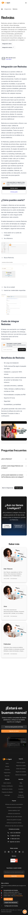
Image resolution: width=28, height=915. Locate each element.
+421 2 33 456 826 (15, 832)
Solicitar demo (14, 188)
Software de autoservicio (14, 813)
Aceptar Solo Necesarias (11, 902)
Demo (7, 763)
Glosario (21, 786)
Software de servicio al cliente (14, 807)
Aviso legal (7, 795)
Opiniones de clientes (7, 789)
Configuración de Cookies (11, 905)
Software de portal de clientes (14, 822)
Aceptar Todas (8, 899)
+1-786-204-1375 (14, 838)
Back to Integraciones (7, 487)
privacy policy (19, 895)
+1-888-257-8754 (15, 835)
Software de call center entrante (14, 816)
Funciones (7, 769)
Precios (7, 766)
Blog (21, 783)
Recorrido (7, 775)
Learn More (8, 59)
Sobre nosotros (7, 783)
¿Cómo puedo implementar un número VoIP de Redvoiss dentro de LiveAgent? (14, 476)
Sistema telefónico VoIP (14, 810)
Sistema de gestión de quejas (14, 819)
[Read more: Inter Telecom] (14, 564)
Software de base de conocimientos (14, 804)
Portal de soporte (21, 762)
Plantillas (21, 792)
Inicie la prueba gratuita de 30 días (14, 726)
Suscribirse (22, 349)
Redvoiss (15, 9)
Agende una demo (14, 731)
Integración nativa (6, 43)
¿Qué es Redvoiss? (14, 459)
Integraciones (7, 9)
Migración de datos (21, 765)
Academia (20, 789)
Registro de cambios (21, 771)
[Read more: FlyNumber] (14, 640)
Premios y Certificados (7, 786)
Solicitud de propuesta (20, 774)
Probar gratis (18, 487)
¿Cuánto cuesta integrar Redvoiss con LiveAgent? (14, 467)
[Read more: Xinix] (14, 602)
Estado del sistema (20, 768)
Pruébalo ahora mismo (7, 526)
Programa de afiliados (7, 792)
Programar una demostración (20, 526)
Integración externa (8, 47)
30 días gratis (14, 191)
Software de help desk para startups (14, 825)
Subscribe (14, 876)
